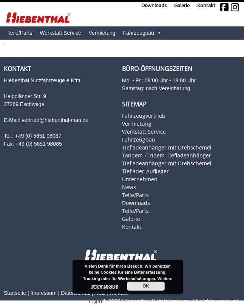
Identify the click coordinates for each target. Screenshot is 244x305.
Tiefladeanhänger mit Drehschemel (167, 147)
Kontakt (206, 5)
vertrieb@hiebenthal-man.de (55, 120)
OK (145, 286)
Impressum (44, 293)
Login (95, 301)
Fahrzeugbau (142, 33)
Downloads (154, 5)
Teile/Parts (135, 195)
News (129, 187)
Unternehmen (140, 179)
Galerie (182, 5)
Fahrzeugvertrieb (143, 115)
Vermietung (102, 33)
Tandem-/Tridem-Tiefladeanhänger (166, 155)
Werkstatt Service (144, 131)
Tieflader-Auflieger (145, 171)
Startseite (15, 293)
